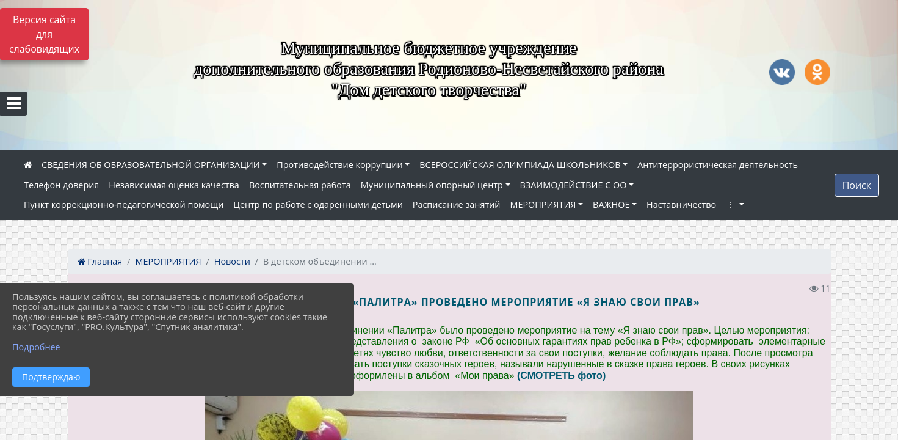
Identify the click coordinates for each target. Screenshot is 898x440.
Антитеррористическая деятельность (717, 164)
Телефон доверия (61, 185)
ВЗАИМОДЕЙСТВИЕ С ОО (573, 185)
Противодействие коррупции (339, 164)
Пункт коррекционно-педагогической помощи (123, 204)
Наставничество (681, 204)
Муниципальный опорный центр (432, 185)
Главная (100, 261)
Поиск (856, 185)
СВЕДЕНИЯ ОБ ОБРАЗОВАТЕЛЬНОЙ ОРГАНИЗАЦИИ (151, 164)
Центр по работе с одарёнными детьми (318, 204)
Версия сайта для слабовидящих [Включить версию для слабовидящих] (44, 34)
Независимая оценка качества (174, 185)
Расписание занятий (457, 204)
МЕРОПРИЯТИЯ (543, 204)
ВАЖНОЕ (611, 204)
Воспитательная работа (300, 185)
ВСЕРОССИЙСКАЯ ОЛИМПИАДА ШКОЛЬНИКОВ (519, 164)
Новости (232, 261)
